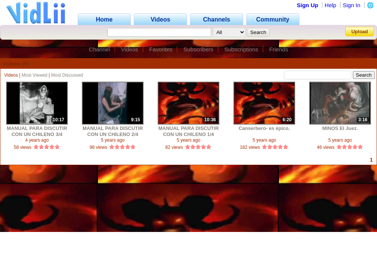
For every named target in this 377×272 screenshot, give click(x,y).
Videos (129, 49)
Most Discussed (67, 75)
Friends (278, 49)
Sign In (351, 5)
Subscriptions (241, 49)
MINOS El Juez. (340, 128)
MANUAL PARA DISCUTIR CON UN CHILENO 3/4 (37, 131)
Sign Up (307, 5)
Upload (359, 31)
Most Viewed (34, 75)
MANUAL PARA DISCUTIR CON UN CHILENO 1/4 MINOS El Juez (188, 131)
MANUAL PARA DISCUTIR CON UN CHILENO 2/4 (113, 131)
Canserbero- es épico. (264, 128)
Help (330, 5)
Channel (99, 49)
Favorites (161, 49)
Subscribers (198, 49)
